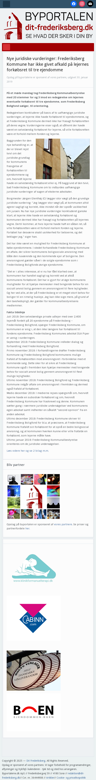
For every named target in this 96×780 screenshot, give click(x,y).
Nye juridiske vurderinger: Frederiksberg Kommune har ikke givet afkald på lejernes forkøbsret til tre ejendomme (48, 64)
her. (27, 528)
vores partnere (63, 524)
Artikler (50, 777)
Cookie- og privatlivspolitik (71, 777)
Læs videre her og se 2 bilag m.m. (28, 450)
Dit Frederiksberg (35, 760)
